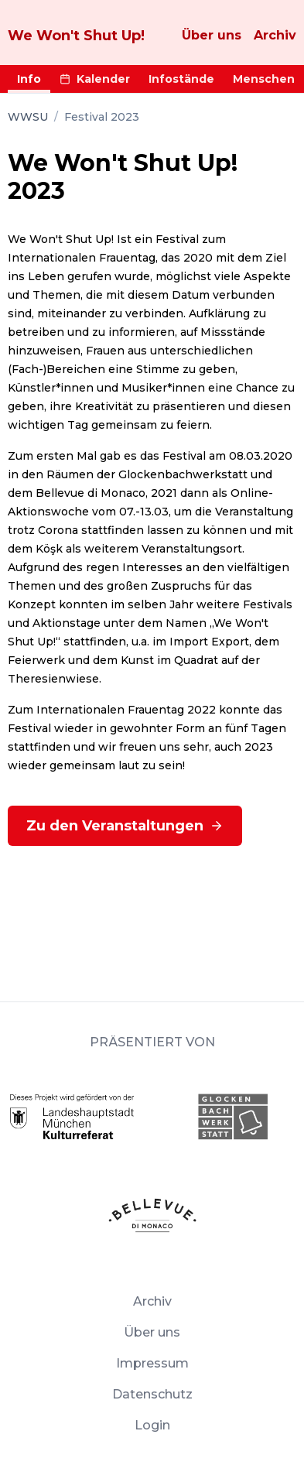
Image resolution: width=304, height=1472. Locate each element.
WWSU (28, 117)
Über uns (211, 35)
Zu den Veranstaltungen (125, 825)
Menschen (264, 79)
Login (152, 1425)
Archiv (275, 35)
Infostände (181, 79)
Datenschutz (152, 1394)
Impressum (152, 1363)
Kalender (95, 79)
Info (29, 79)
